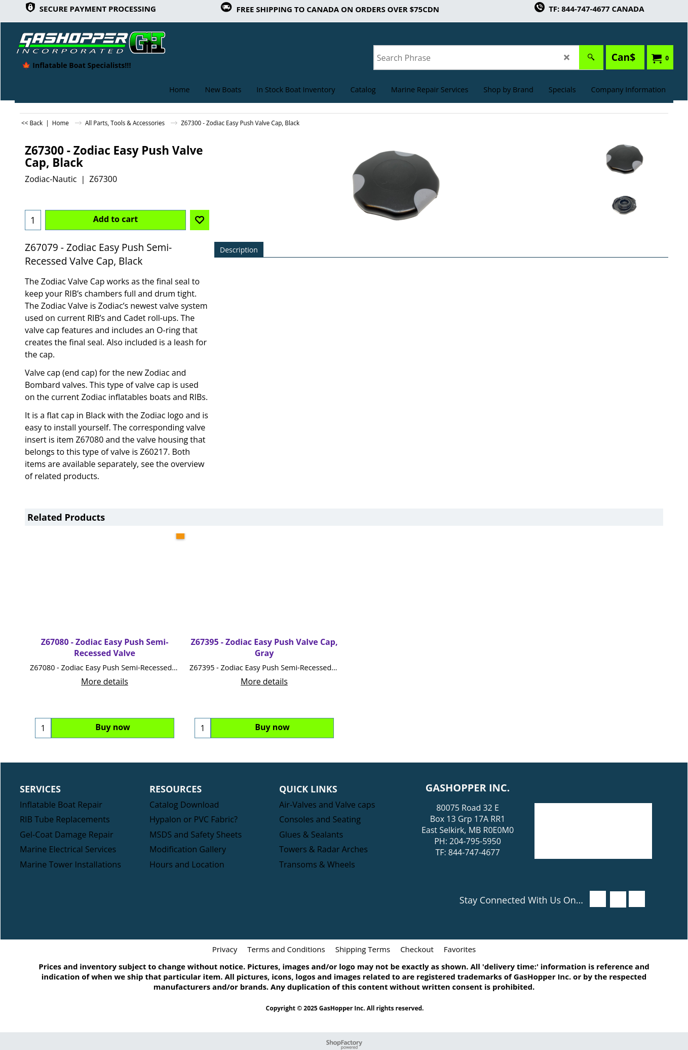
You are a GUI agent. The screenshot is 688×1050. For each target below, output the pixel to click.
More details (104, 681)
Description (239, 250)
